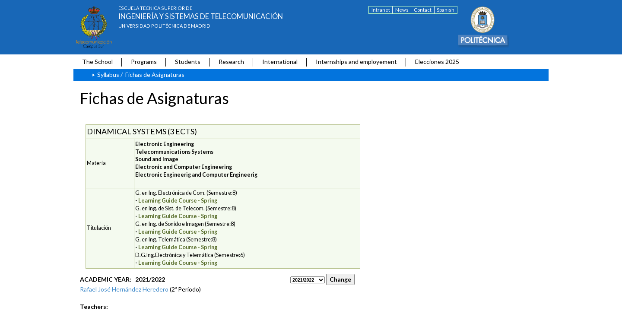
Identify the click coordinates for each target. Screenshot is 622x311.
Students (187, 61)
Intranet (380, 10)
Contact (423, 10)
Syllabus (108, 74)
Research (231, 61)
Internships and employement (356, 61)
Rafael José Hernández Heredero (124, 289)
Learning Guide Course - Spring (177, 200)
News (402, 10)
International (280, 61)
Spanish (445, 10)
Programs (144, 61)
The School (97, 61)
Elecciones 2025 (437, 61)
